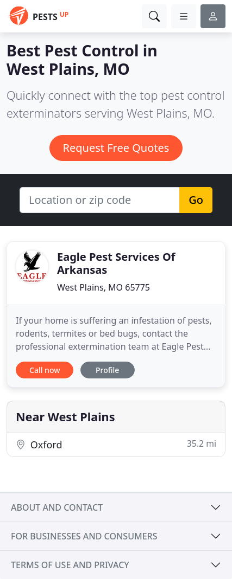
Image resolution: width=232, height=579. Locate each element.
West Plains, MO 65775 (103, 287)
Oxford (116, 444)
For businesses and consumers (84, 536)
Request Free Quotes (116, 147)
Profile (107, 370)
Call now (44, 370)
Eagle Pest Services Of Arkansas (116, 263)
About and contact (57, 507)
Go (196, 199)
